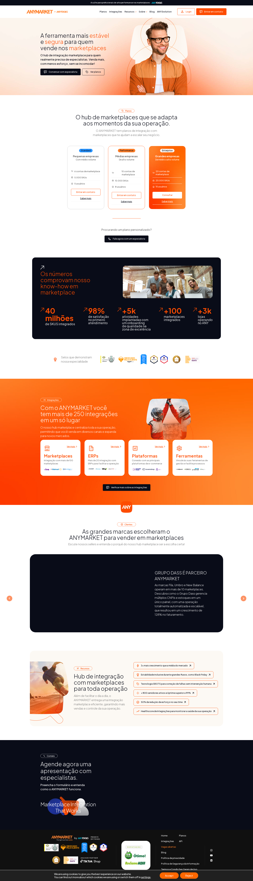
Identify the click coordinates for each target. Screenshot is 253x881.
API (180, 841)
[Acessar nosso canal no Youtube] (211, 855)
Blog (152, 11)
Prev (9, 598)
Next (243, 598)
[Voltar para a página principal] (47, 12)
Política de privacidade (172, 858)
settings (146, 877)
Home (164, 836)
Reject (189, 875)
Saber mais (85, 198)
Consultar (167, 195)
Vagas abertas (168, 847)
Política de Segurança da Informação (180, 864)
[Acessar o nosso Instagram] (211, 850)
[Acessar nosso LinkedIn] (211, 860)
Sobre (142, 11)
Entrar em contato (85, 192)
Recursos (129, 11)
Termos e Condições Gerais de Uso (179, 869)
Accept (169, 875)
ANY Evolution (164, 11)
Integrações (115, 11)
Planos (103, 11)
